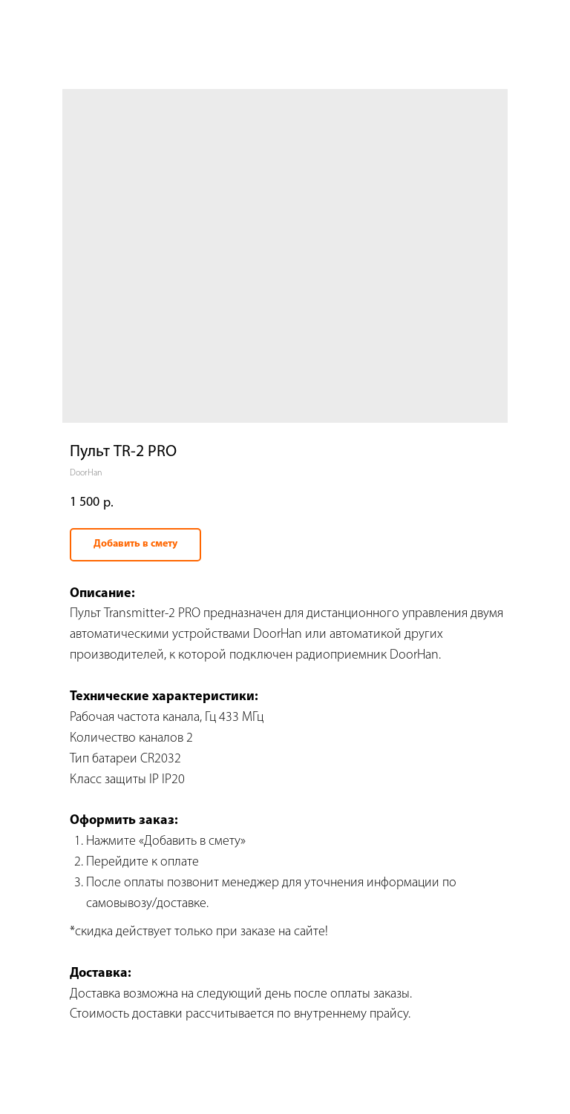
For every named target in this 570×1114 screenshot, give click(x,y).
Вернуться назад (58, 21)
